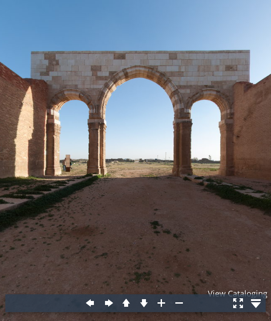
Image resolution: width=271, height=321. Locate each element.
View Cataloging (237, 293)
